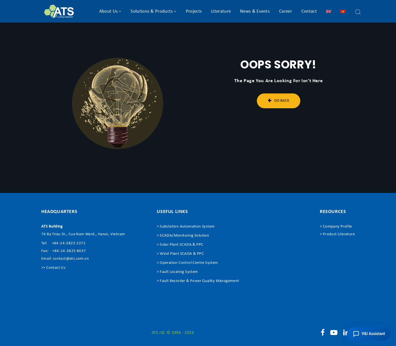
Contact (309, 11)
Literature (221, 11)
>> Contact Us (53, 268)
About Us (108, 11)
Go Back (278, 100)
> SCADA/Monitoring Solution (183, 236)
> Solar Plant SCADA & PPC (180, 245)
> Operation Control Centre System (187, 263)
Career (285, 11)
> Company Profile (336, 227)
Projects (194, 11)
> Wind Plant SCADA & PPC (180, 254)
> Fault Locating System (177, 272)
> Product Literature (337, 234)
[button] (369, 334)
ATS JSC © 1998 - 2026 (173, 333)
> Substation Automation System (186, 227)
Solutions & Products (152, 11)
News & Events (255, 11)
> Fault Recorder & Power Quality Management (198, 281)
